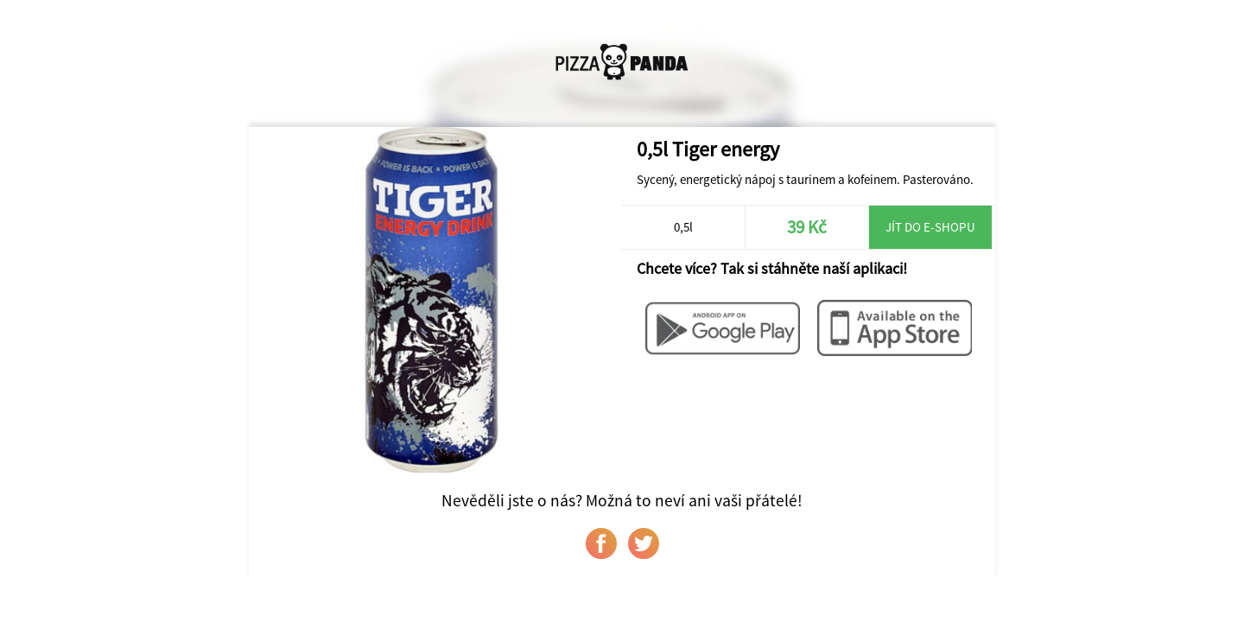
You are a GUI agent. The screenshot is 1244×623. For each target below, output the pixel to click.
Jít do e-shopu (930, 227)
